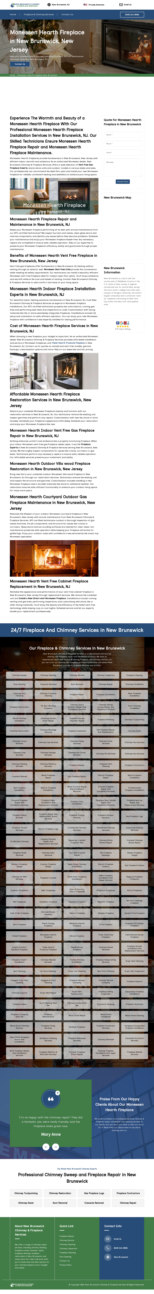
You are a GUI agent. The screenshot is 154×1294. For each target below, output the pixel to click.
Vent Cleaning (19, 972)
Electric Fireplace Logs (48, 829)
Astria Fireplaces (134, 890)
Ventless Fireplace (77, 1030)
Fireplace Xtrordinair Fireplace (134, 924)
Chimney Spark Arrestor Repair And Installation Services (77, 707)
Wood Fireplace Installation (134, 776)
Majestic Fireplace (106, 902)
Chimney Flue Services (135, 742)
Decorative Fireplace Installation (134, 995)
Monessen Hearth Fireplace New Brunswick (37, 75)
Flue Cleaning (19, 684)
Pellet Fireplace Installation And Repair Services (106, 877)
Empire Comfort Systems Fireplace (19, 948)
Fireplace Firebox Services (77, 816)
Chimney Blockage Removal (48, 731)
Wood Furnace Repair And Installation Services (77, 789)
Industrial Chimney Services (134, 829)
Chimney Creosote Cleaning (48, 694)
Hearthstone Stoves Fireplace (134, 936)
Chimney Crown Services (19, 742)
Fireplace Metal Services (19, 816)
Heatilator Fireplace (48, 902)
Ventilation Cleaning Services (48, 1044)
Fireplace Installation (105, 694)
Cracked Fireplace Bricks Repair (77, 1057)
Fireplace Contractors (134, 765)
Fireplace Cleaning (134, 675)
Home (13, 14)
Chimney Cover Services (105, 742)
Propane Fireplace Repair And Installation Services (19, 802)
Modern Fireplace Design (19, 865)
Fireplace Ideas (19, 1006)
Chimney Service (77, 675)
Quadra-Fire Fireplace (134, 913)
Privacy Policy (65, 1269)
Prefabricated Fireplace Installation (134, 789)
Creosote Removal (48, 684)
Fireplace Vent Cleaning (105, 765)
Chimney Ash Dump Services (77, 753)
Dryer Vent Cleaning (134, 961)
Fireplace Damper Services (106, 816)
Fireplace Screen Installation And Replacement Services (134, 948)
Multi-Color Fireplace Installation (77, 878)
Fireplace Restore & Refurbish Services (48, 1057)
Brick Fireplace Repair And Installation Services (19, 1057)
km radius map (123, 229)
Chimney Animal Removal (106, 948)
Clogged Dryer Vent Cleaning (19, 983)
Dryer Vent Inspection (134, 972)
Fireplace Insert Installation (19, 961)
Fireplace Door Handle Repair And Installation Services (106, 802)
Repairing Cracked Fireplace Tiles (77, 841)
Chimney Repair (106, 684)
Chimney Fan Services (134, 754)
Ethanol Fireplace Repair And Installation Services (106, 789)
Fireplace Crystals (48, 878)
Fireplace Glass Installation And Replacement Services (48, 802)
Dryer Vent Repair (48, 995)
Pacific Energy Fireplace (48, 924)
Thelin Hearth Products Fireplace (48, 948)
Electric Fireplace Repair (105, 776)
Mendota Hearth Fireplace (76, 924)
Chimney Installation (134, 684)
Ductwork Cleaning (105, 1006)
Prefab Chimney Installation (77, 961)
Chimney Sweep (19, 675)
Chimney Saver (134, 731)
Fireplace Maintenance (48, 1018)
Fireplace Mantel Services (134, 1057)
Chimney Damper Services (48, 753)
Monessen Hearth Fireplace (48, 936)
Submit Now (122, 181)
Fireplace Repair (77, 694)
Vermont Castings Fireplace (134, 901)
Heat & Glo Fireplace (19, 913)
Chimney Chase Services (77, 742)
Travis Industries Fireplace (105, 936)
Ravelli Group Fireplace (77, 948)
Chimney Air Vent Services (19, 878)
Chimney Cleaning (48, 675)
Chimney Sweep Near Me (77, 1006)
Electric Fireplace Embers (105, 865)
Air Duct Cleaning (48, 972)
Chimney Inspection (106, 675)
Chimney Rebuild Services (48, 961)
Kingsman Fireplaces (106, 890)
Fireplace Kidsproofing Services (105, 961)
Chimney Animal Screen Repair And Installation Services (106, 707)
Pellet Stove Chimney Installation (77, 865)
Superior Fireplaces (19, 890)
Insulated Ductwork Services (134, 1044)
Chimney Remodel (106, 1044)
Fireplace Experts (134, 984)
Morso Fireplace (77, 936)
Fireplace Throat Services (19, 829)
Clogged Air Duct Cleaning (48, 983)
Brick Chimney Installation (134, 707)
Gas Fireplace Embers (134, 865)
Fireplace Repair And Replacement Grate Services (48, 816)
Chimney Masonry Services (48, 765)
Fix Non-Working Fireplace (48, 707)
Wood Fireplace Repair (48, 776)
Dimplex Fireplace (106, 913)
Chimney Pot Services (105, 754)
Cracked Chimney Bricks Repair (134, 841)
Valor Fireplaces (48, 890)
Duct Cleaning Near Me (48, 1006)
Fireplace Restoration (19, 707)
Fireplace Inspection (77, 731)
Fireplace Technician (134, 1006)
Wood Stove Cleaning (134, 1018)
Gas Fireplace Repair (77, 776)
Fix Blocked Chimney (19, 841)
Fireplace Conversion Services (105, 1030)
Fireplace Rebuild (19, 776)
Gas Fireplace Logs (134, 816)
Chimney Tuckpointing (134, 719)
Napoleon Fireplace (77, 902)
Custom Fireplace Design (48, 865)
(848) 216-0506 (132, 15)
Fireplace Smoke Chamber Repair (77, 719)
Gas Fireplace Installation (19, 789)
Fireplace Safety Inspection (106, 995)
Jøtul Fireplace (19, 924)
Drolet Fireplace (19, 936)
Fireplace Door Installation (77, 802)
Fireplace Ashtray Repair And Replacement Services (134, 802)
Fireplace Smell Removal (19, 854)
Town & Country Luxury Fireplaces (77, 890)
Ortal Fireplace (105, 924)
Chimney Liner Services (19, 753)
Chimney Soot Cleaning (19, 694)
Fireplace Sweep (77, 765)
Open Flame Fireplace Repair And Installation (19, 1044)
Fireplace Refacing (106, 719)
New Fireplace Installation (134, 694)
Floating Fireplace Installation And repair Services (106, 1057)
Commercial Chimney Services (77, 829)
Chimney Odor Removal (48, 854)
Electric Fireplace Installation (48, 789)
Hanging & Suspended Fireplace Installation (134, 1030)
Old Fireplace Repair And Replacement (106, 731)
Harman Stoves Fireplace (48, 913)
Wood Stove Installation (105, 1018)
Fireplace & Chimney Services (39, 14)
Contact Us (67, 14)
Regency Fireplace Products (134, 878)
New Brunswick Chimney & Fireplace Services (105, 1289)
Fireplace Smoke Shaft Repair (48, 719)
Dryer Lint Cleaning (77, 972)
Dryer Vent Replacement (77, 995)
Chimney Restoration (19, 731)
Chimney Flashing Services (19, 765)
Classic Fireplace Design (134, 854)
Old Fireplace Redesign (106, 854)
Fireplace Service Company (76, 983)
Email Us (125, 4)
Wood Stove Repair (77, 1018)
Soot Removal (77, 684)
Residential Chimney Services (106, 829)
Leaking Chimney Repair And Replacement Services (48, 841)
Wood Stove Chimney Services (19, 1030)
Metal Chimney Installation (19, 719)
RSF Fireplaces (19, 902)
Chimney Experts (19, 995)
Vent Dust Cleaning (105, 972)
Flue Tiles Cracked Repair (77, 854)
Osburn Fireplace (77, 913)
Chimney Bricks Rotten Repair (106, 841)
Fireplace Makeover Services (77, 1044)
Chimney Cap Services (48, 742)
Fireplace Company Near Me (19, 1018)
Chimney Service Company (106, 983)
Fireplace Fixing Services (48, 1030)
